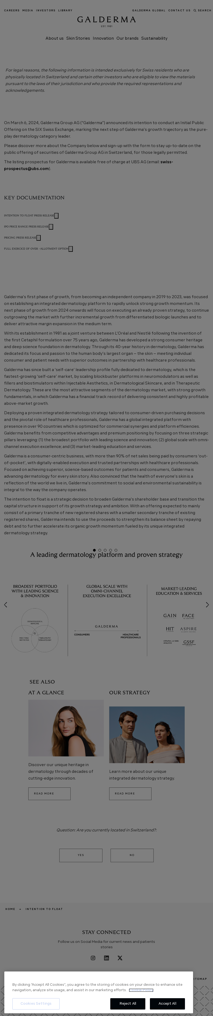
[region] (98, 992)
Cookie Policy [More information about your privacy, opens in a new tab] (141, 990)
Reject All (127, 1003)
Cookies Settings (35, 1003)
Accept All (167, 1003)
